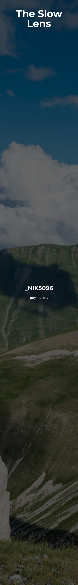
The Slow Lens (39, 19)
